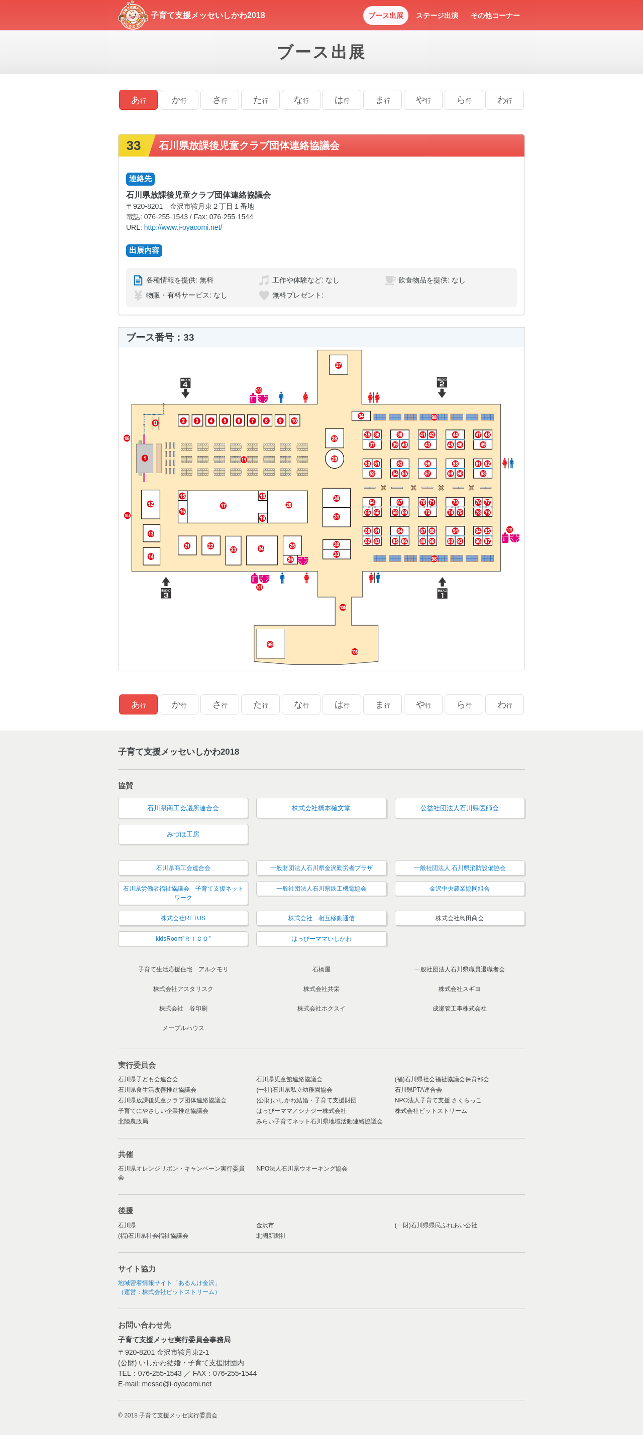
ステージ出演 (437, 16)
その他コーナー (495, 16)
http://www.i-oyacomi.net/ (183, 227)
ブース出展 (385, 16)
